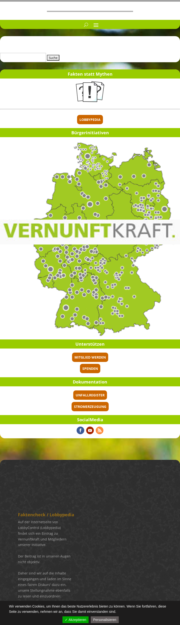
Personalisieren (104, 620)
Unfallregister (90, 395)
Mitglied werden (90, 357)
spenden (90, 368)
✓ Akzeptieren (75, 620)
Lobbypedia (90, 119)
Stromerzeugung (90, 406)
